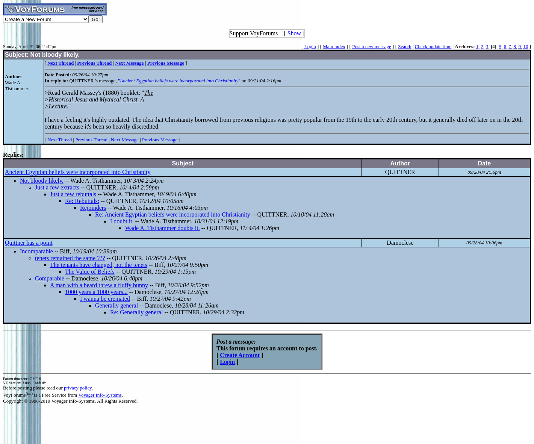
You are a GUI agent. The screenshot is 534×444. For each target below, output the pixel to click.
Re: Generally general (136, 312)
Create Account (240, 355)
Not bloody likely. (42, 180)
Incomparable (36, 251)
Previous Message (159, 139)
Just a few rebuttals (73, 194)
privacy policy (78, 388)
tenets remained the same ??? (70, 258)
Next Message (125, 139)
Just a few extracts (57, 187)
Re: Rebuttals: (82, 201)
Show (294, 33)
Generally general (116, 305)
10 (525, 46)
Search (404, 46)
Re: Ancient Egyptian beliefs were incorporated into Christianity (172, 214)
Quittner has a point (29, 242)
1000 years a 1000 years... (96, 292)
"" (179, 80)
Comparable (49, 278)
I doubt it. (122, 221)
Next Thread (59, 139)
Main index (334, 46)
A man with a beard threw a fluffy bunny (99, 285)
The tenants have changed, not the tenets (98, 265)
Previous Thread (91, 139)
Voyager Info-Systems (100, 395)
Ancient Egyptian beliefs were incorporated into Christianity (77, 172)
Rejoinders (93, 208)
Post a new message (371, 46)
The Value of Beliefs (90, 271)
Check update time (433, 46)
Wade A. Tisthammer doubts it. (162, 228)
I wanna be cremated (105, 298)
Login (310, 46)
